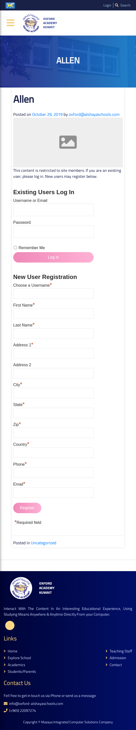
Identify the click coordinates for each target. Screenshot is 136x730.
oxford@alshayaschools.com (94, 114)
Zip (17, 424)
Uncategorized (43, 543)
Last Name (24, 324)
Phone (20, 463)
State (19, 404)
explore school (17, 658)
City (17, 384)
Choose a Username (32, 284)
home (10, 651)
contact (114, 665)
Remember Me (31, 248)
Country (21, 444)
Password (22, 222)
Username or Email (30, 200)
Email (19, 483)
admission (116, 658)
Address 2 (22, 365)
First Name (24, 304)
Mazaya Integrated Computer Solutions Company (77, 722)
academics (14, 665)
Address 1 (23, 344)
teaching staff (119, 651)
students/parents (20, 672)
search (123, 5)
